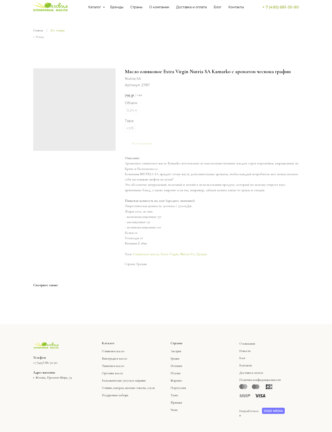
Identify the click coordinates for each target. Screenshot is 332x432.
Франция (176, 402)
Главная (38, 30)
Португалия (178, 388)
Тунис (174, 395)
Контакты (236, 7)
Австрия (176, 351)
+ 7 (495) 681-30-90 (280, 7)
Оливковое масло (146, 254)
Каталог (95, 7)
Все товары (58, 30)
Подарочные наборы (115, 395)
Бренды (116, 7)
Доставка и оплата (191, 7)
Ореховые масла (112, 373)
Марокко (176, 380)
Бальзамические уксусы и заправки (124, 380)
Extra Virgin (169, 254)
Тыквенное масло (113, 366)
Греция (201, 254)
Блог (217, 7)
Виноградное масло (114, 358)
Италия (175, 373)
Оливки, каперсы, (113, 388)
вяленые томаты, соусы (140, 388)
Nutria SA (187, 254)
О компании (159, 7)
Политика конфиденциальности (260, 380)
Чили (174, 410)
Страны (136, 7)
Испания (176, 366)
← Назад (38, 37)
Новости (244, 351)
